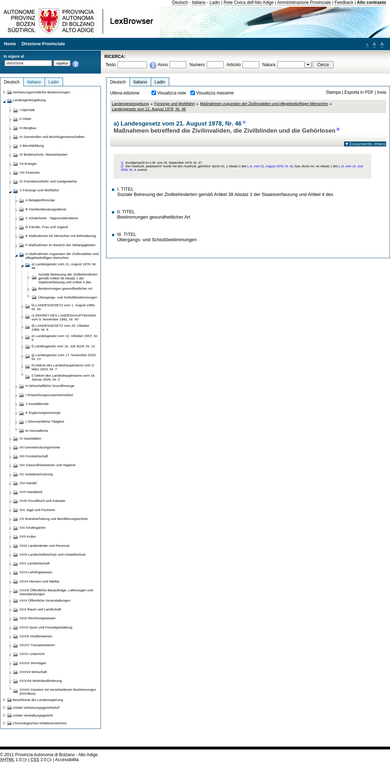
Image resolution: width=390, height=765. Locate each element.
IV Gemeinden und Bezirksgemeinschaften (52, 137)
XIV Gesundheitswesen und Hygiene (47, 465)
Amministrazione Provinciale (304, 2)
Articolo (233, 64)
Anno (163, 64)
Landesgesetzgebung (130, 104)
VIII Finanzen (29, 172)
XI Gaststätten (30, 438)
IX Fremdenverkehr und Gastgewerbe (48, 181)
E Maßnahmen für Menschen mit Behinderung (60, 236)
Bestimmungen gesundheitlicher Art (65, 288)
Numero (197, 64)
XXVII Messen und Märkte (39, 581)
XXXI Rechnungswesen (37, 618)
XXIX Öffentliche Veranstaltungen (44, 600)
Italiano (199, 2)
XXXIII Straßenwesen (35, 636)
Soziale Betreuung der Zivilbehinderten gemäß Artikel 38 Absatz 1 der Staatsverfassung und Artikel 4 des (67, 278)
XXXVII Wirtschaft (33, 672)
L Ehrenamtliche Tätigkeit (44, 421)
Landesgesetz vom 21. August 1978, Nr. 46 (149, 109)
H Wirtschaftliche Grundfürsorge (49, 386)
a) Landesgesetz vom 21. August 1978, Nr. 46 (64, 266)
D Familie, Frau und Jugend (46, 227)
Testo (110, 64)
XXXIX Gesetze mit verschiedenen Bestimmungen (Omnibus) (57, 691)
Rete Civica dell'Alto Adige (249, 2)
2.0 (38, 759)
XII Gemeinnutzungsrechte (39, 447)
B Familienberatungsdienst (45, 209)
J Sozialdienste (36, 404)
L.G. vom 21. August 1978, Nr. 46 (270, 166)
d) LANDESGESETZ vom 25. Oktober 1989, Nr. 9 (60, 327)
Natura (268, 64)
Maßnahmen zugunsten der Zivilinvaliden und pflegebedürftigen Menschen (264, 104)
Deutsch (180, 2)
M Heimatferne (36, 431)
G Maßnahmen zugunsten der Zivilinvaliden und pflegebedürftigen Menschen (61, 256)
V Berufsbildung (31, 145)
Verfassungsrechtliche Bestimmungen (41, 92)
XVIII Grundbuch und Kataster (42, 501)
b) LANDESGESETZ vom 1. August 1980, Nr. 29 (63, 307)
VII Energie (27, 164)
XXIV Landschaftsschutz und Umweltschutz (52, 554)
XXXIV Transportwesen (37, 645)
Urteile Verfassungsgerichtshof (36, 707)
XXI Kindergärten (32, 527)
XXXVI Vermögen (32, 663)
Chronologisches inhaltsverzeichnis (40, 723)
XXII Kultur (27, 536)
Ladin (215, 2)
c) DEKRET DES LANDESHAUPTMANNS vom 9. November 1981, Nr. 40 (63, 317)
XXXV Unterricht (32, 654)
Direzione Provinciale (43, 43)
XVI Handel (28, 483)
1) (244, 122)
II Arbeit (25, 119)
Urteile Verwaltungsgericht (33, 715)
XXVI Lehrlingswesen (35, 572)
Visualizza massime (215, 93)
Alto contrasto (371, 2)
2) (338, 129)
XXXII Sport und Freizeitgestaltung (45, 627)
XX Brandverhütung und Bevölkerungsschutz (53, 519)
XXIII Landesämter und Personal (44, 545)
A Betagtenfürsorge (40, 200)
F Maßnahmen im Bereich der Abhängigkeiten (60, 245)
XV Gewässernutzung (36, 474)
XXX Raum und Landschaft (40, 609)
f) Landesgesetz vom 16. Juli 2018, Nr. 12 (63, 346)
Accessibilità (67, 759)
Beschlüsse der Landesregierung (38, 700)
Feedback (343, 2)
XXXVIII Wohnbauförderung (40, 681)
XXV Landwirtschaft (34, 563)
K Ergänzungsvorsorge (43, 413)
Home (10, 43)
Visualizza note (171, 93)
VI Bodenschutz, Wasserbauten (43, 154)
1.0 (11, 759)
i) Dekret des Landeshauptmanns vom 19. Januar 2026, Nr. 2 (63, 377)
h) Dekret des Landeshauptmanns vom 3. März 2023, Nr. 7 (62, 367)
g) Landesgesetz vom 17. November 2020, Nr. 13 (64, 357)
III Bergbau (27, 128)
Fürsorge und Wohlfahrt (174, 104)
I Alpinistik (27, 110)
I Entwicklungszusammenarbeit (49, 395)
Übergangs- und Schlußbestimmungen (67, 297)
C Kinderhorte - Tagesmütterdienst (51, 218)
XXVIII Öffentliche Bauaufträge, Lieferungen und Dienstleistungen (56, 592)
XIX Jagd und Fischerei (37, 510)
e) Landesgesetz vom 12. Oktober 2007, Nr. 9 (64, 338)
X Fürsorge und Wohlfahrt (39, 190)
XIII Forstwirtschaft (33, 456)
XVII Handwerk (30, 492)
